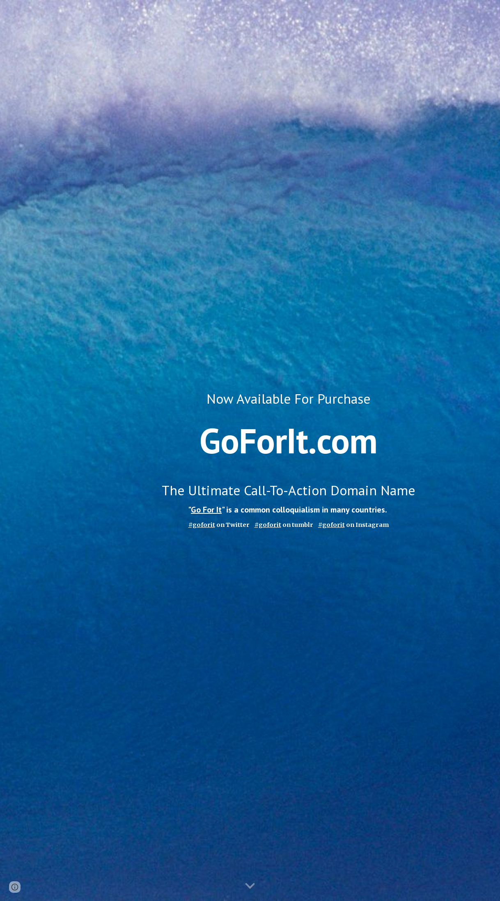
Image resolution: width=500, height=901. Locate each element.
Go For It (206, 509)
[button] (250, 886)
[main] (288, 450)
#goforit (268, 525)
